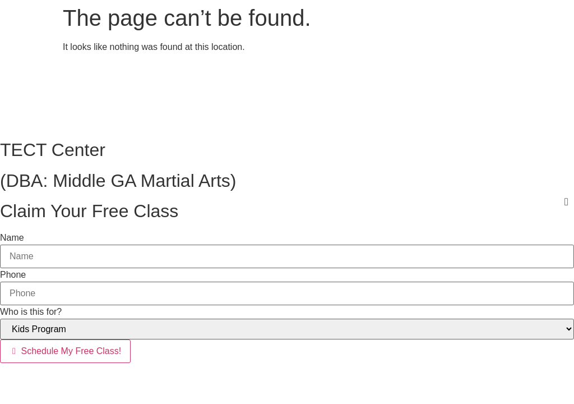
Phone (13, 274)
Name (12, 237)
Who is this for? (31, 311)
